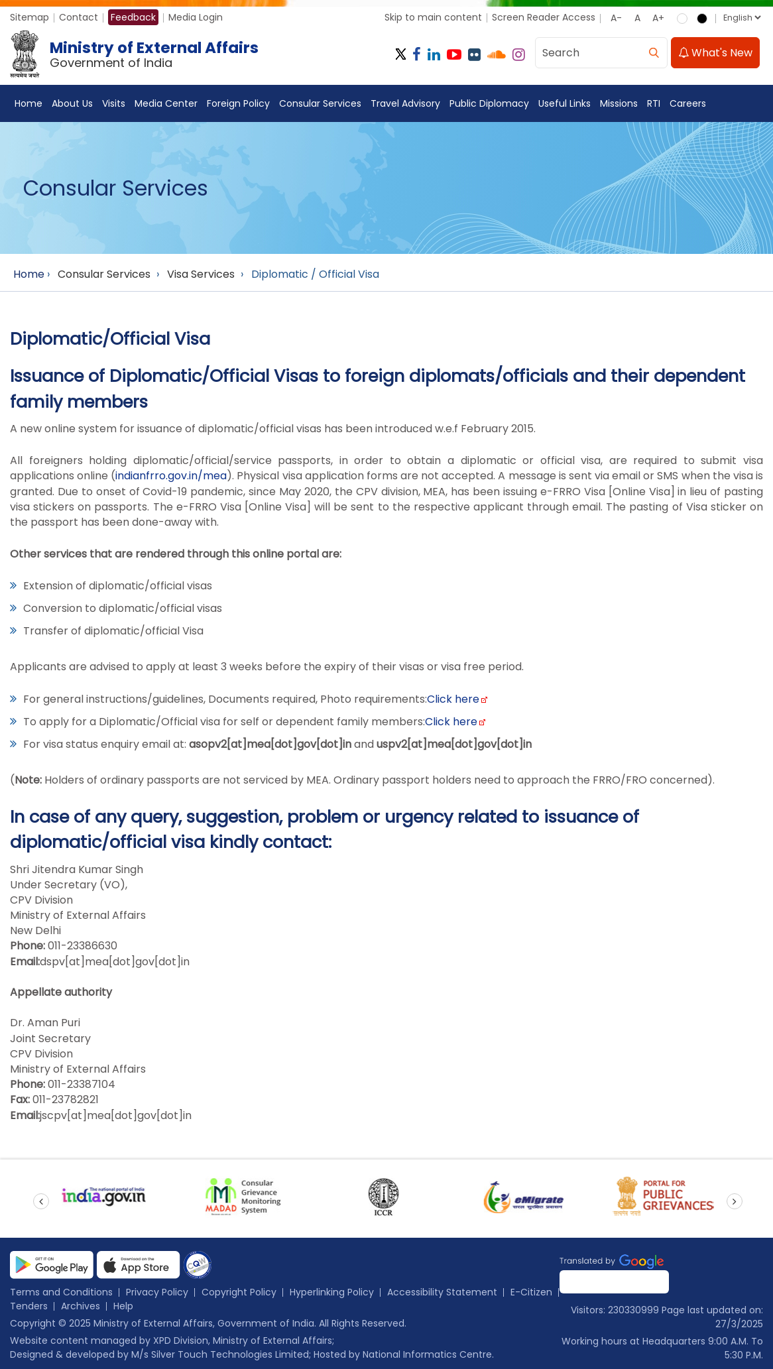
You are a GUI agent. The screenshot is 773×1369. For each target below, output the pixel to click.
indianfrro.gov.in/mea (171, 476)
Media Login (195, 17)
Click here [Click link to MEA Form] (453, 699)
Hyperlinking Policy (332, 1292)
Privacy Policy (157, 1292)
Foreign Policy (238, 104)
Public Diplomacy (489, 104)
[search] (654, 53)
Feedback (133, 17)
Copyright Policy (239, 1292)
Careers (688, 104)
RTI (653, 104)
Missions (619, 104)
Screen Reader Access (543, 17)
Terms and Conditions (61, 1292)
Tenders (29, 1306)
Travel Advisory (405, 104)
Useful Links (564, 104)
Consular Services (320, 104)
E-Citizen (531, 1292)
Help (123, 1306)
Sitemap (29, 17)
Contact (78, 17)
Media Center (166, 104)
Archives (80, 1306)
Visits (113, 104)
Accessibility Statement (442, 1292)
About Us (72, 104)
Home (28, 104)
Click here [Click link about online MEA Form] (451, 721)
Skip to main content (433, 17)
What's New (715, 53)
